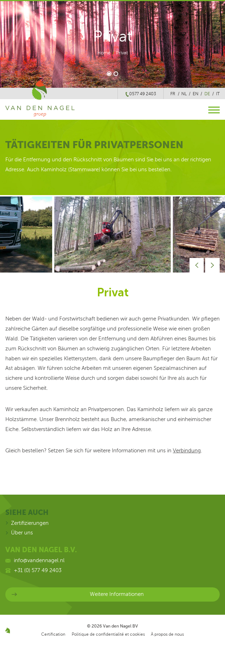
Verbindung (187, 450)
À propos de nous (167, 634)
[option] (112, 235)
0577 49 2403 (142, 93)
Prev (197, 265)
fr (172, 93)
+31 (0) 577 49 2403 (37, 570)
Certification (53, 634)
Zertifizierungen (30, 523)
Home (103, 52)
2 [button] (116, 74)
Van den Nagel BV (120, 626)
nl (184, 93)
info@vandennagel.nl (39, 560)
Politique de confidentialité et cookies (108, 634)
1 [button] (109, 74)
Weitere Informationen (117, 594)
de (207, 93)
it (218, 93)
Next (212, 265)
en (195, 93)
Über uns (22, 532)
